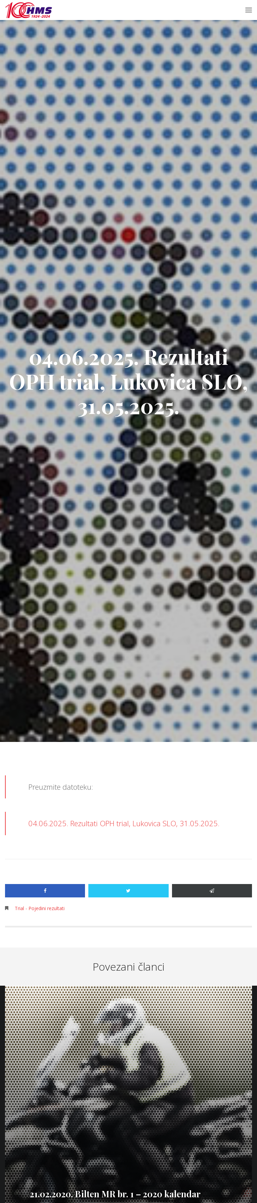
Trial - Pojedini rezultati (40, 908)
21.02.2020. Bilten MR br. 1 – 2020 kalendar (115, 1194)
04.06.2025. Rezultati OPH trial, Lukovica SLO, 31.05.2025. (124, 823)
